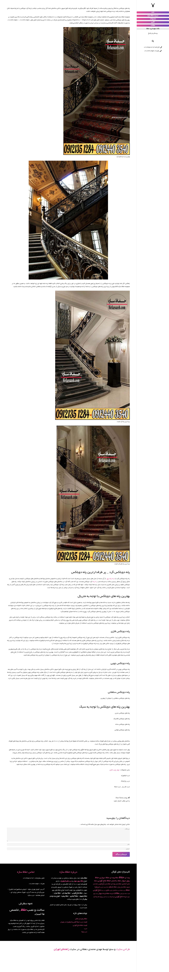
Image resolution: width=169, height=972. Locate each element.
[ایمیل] (68, 849)
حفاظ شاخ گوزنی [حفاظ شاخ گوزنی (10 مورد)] (104, 881)
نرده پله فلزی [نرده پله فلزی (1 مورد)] (106, 897)
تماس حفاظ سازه (25, 872)
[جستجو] (153, 41)
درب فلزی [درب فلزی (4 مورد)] (109, 890)
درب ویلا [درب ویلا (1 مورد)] (103, 890)
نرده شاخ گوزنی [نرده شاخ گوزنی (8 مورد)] (121, 897)
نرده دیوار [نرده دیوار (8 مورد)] (102, 893)
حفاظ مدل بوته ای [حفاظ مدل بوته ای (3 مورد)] (116, 884)
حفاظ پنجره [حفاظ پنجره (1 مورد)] (106, 887)
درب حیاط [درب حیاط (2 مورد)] (122, 890)
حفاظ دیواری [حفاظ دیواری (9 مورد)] (104, 878)
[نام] (68, 844)
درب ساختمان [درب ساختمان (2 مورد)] (116, 890)
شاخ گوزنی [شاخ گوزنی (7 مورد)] (97, 890)
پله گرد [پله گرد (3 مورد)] (95, 897)
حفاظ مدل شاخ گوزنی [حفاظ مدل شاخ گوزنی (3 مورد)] (104, 884)
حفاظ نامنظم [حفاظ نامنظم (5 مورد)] (113, 887)
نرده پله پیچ (111, 579)
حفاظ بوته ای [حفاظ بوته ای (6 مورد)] (114, 878)
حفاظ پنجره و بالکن (81, 919)
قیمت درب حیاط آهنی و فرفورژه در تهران (73, 922)
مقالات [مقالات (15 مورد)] (116, 893)
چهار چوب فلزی (114, 770)
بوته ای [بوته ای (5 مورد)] (127, 878)
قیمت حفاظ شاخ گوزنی (80, 925)
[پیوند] (153, 5)
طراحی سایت (123, 949)
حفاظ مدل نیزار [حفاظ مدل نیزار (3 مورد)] (121, 887)
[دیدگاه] (68, 834)
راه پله (95, 582)
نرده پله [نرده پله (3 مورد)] (112, 897)
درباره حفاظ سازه (68, 872)
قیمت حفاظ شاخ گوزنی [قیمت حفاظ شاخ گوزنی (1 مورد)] (125, 893)
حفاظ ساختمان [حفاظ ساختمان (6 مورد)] (116, 881)
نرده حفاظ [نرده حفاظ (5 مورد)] (109, 894)
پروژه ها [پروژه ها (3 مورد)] (100, 897)
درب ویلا (84, 932)
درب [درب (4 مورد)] (101, 887)
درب (85, 928)
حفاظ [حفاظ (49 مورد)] (121, 877)
